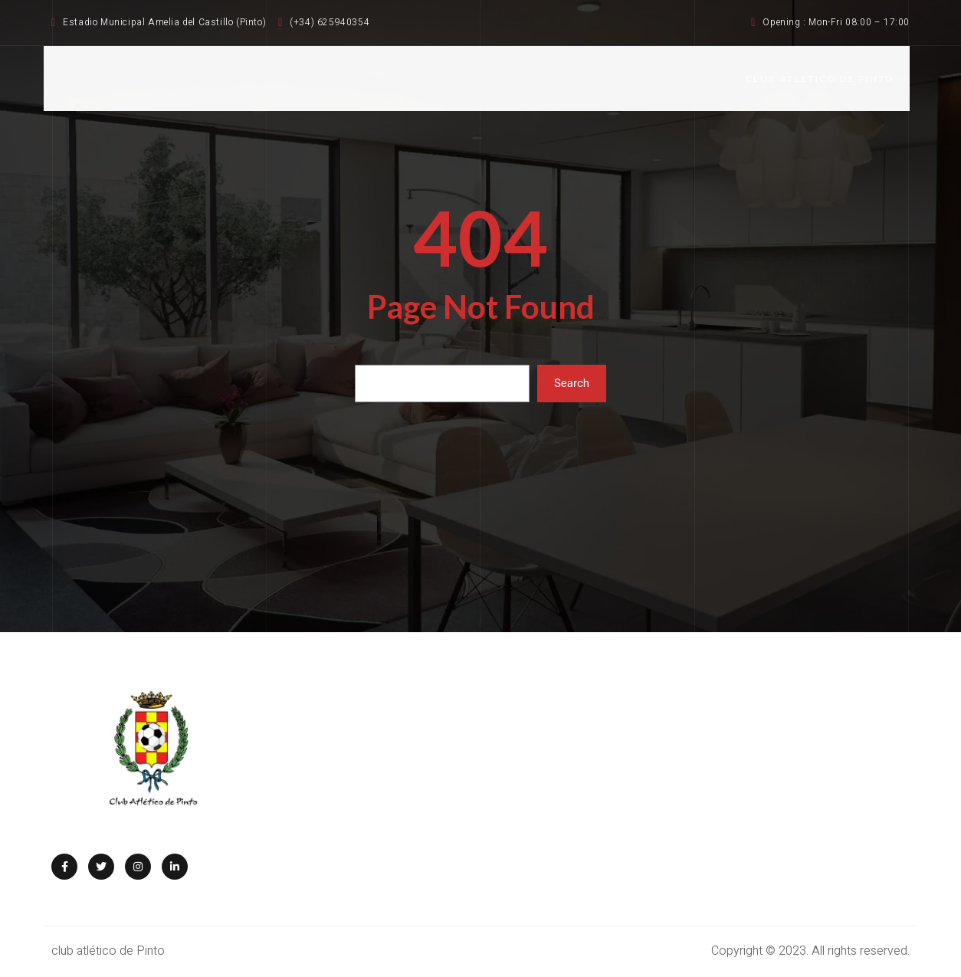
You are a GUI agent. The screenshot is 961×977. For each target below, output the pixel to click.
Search (571, 383)
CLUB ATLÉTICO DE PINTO (828, 78)
